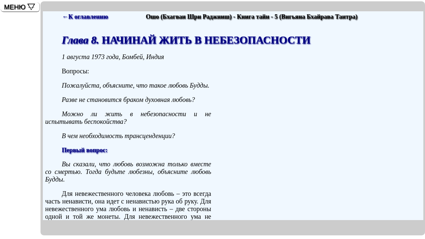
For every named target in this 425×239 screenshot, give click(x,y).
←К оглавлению (85, 16)
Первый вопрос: (85, 149)
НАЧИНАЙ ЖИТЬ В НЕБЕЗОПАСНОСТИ (186, 40)
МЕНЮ (15, 7)
